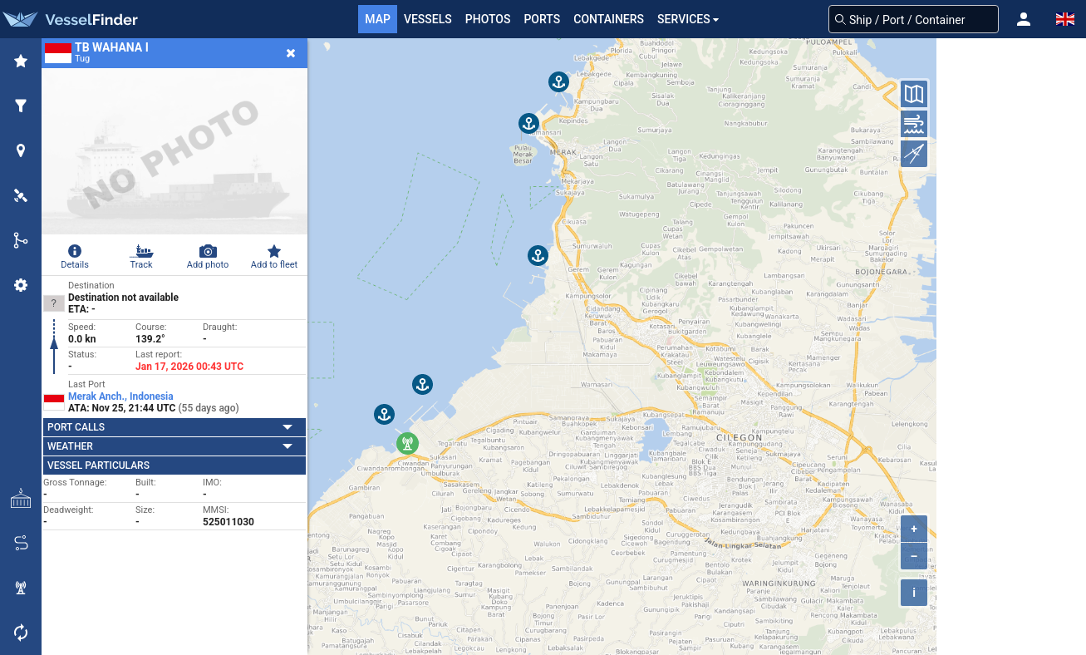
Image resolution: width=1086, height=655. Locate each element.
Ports (541, 19)
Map (378, 19)
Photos (488, 19)
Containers (608, 19)
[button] (1023, 19)
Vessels (428, 19)
